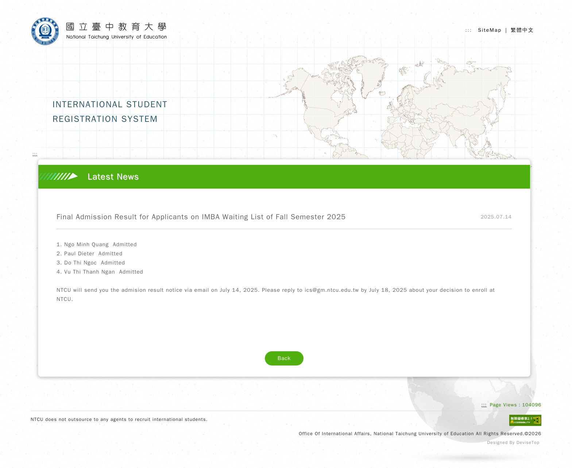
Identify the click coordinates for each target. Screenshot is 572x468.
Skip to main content (62, 10)
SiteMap (490, 30)
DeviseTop (528, 442)
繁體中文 (522, 30)
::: (468, 30)
